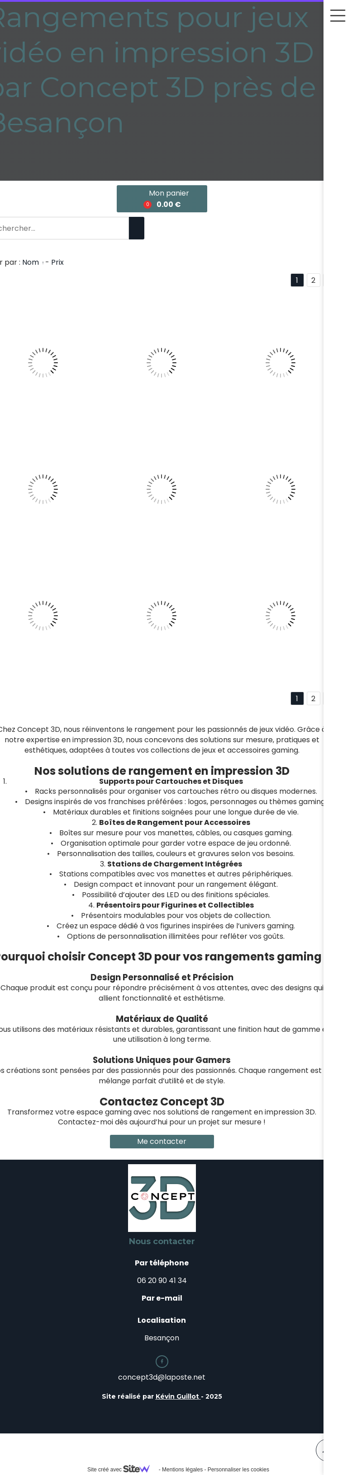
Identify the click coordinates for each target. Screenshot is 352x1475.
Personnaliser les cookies (238, 1469)
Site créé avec (122, 1469)
